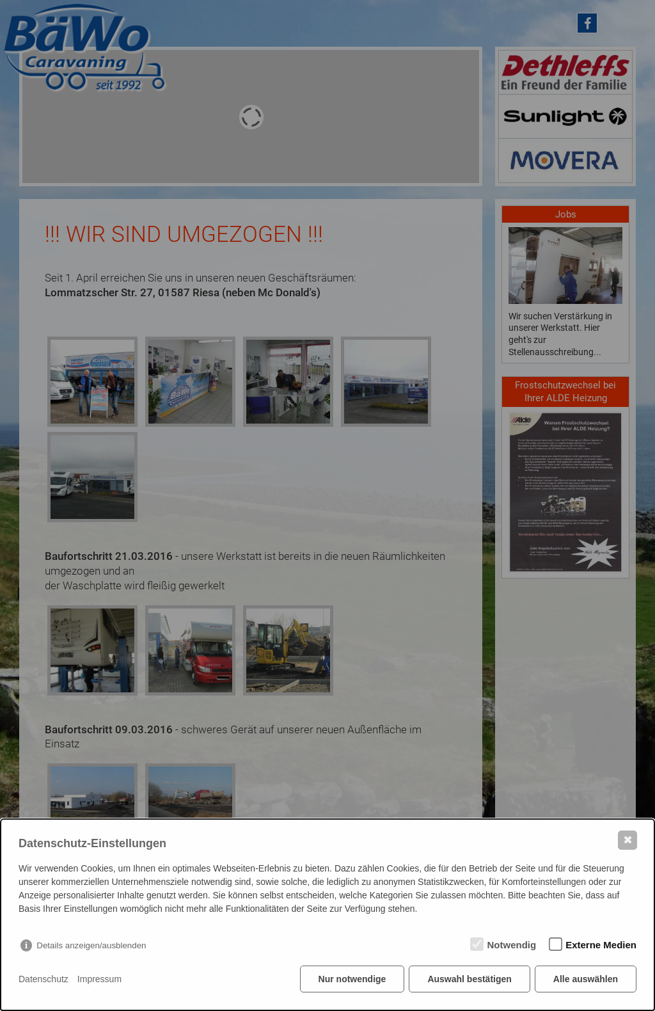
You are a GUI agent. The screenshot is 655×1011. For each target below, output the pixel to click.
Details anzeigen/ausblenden (91, 945)
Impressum (99, 979)
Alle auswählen (585, 979)
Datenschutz (43, 979)
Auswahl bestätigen (469, 979)
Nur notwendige (352, 979)
